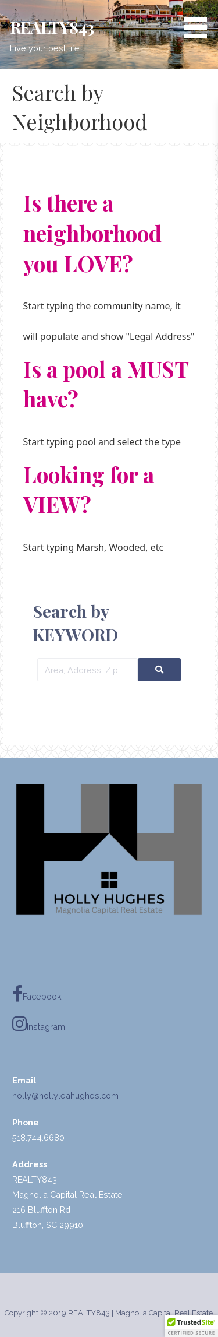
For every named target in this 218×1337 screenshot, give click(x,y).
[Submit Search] (159, 669)
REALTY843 (52, 27)
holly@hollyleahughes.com (65, 1095)
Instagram (38, 1024)
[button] (199, 21)
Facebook (37, 994)
